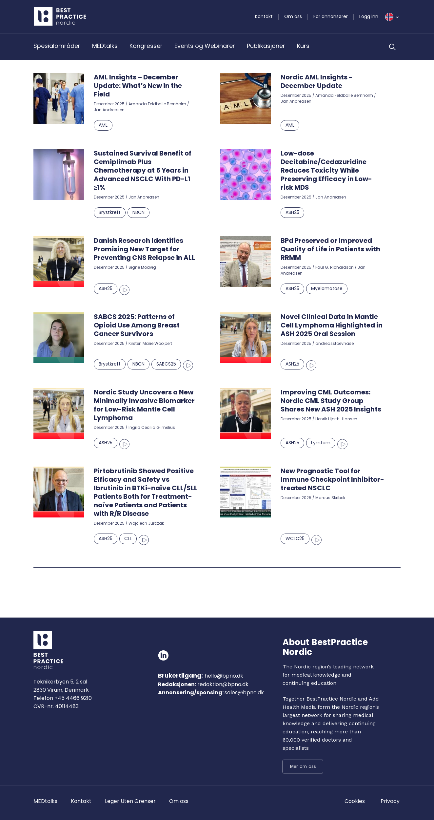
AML (103, 125)
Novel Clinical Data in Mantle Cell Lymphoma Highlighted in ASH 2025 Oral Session (332, 325)
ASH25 (292, 212)
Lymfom (320, 442)
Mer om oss (303, 766)
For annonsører (330, 16)
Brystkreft (110, 212)
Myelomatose (327, 288)
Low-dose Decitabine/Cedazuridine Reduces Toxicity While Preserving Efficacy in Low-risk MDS (326, 170)
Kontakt (264, 16)
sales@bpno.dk (244, 692)
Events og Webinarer (204, 46)
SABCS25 (166, 364)
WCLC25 (295, 538)
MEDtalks (105, 46)
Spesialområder (56, 46)
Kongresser (146, 46)
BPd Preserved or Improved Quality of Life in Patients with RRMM (330, 249)
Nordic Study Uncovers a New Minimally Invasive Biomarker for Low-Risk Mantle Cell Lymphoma (144, 405)
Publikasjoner (266, 46)
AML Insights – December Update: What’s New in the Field (138, 86)
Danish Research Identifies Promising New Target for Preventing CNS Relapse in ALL (144, 249)
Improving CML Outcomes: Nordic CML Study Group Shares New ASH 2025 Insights (331, 401)
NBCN (138, 212)
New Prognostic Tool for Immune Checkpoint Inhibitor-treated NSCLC (332, 479)
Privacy (390, 801)
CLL (128, 538)
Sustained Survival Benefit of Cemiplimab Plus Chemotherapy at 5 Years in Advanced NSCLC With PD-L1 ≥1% (142, 170)
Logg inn (368, 16)
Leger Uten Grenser (130, 801)
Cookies (355, 801)
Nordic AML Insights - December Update (317, 81)
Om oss (293, 16)
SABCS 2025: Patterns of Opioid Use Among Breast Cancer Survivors (137, 325)
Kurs (303, 46)
